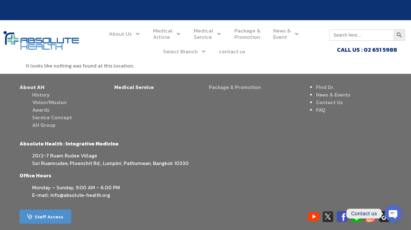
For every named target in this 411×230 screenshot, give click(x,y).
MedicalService (180, 34)
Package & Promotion (235, 87)
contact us (204, 51)
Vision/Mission (49, 102)
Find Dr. (325, 87)
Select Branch (288, 34)
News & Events (333, 94)
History (41, 94)
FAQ (321, 110)
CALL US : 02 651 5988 (367, 49)
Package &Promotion (215, 34)
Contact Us (329, 102)
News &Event (250, 34)
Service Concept (52, 117)
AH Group (44, 125)
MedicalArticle (147, 34)
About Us (113, 34)
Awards (41, 110)
